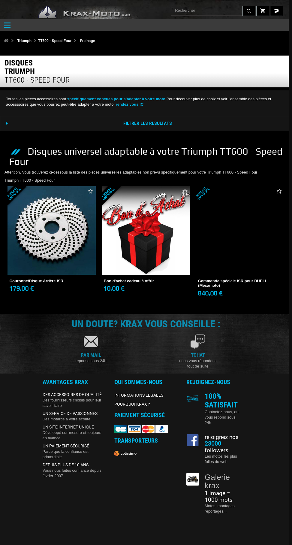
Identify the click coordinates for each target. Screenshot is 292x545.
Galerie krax (217, 481)
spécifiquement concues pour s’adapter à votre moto (116, 99)
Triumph (24, 41)
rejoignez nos (222, 437)
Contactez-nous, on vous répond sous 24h (222, 417)
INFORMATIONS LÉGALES (138, 395)
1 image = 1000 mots (219, 496)
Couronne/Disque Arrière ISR (36, 281)
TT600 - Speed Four (54, 41)
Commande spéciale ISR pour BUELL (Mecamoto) (232, 283)
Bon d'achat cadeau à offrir (129, 281)
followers (216, 447)
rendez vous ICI (130, 104)
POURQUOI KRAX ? (132, 404)
